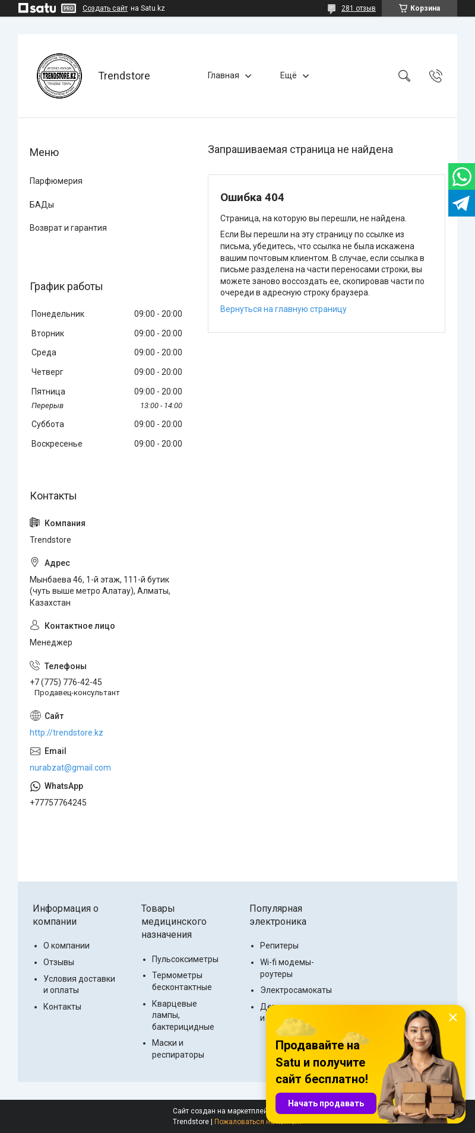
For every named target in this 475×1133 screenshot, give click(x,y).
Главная (223, 75)
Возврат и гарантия (68, 228)
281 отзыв (358, 8)
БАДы (42, 204)
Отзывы (58, 962)
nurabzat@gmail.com (70, 767)
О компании (66, 945)
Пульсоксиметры (185, 959)
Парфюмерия (56, 181)
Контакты (62, 1006)
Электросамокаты (296, 990)
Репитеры (279, 945)
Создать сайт (105, 8)
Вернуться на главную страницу (283, 309)
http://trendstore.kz (66, 732)
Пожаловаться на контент (258, 1122)
